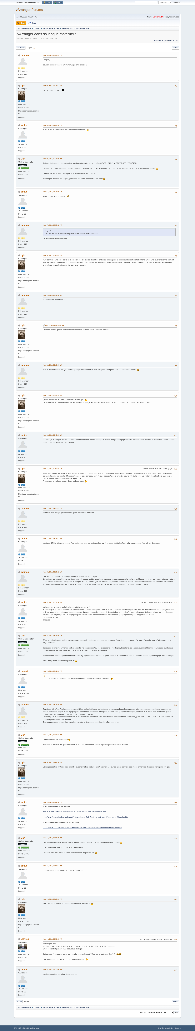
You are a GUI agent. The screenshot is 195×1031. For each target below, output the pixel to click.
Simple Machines (33, 1028)
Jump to (143, 1012)
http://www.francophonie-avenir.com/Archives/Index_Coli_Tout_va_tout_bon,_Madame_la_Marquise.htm (85, 817)
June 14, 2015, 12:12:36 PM (52, 671)
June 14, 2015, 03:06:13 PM (52, 866)
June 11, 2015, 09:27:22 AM (52, 395)
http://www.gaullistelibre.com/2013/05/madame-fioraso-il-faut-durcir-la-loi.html (74, 812)
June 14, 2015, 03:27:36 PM (52, 899)
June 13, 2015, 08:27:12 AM (52, 572)
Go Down (21, 48)
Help (159, 1028)
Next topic (173, 40)
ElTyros (25, 939)
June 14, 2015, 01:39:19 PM (52, 704)
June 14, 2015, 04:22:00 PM (52, 969)
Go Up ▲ (178, 1028)
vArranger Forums (29, 10)
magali (24, 671)
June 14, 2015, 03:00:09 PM (52, 838)
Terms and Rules (167, 1028)
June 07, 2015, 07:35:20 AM (52, 191)
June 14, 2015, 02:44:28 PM (52, 762)
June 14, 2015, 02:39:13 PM (52, 735)
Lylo (23, 85)
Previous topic (160, 40)
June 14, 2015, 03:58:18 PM (52, 939)
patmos (25, 55)
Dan (23, 159)
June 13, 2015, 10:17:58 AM (52, 602)
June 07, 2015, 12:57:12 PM (52, 225)
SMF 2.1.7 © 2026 (20, 1028)
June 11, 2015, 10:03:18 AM (52, 468)
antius (24, 125)
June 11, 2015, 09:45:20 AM (52, 435)
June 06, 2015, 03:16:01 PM (52, 85)
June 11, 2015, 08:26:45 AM (54, 325)
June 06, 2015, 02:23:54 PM (52, 55)
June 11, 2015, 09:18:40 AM (52, 365)
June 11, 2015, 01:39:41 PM (52, 538)
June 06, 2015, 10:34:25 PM (52, 158)
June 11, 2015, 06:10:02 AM (52, 295)
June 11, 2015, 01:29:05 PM (52, 508)
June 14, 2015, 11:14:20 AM (52, 635)
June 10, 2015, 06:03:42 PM (52, 255)
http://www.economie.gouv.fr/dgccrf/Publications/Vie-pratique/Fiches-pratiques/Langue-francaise (82, 827)
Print (175, 48)
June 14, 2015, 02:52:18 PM (52, 802)
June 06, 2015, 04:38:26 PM (52, 125)
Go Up (19, 1001)
